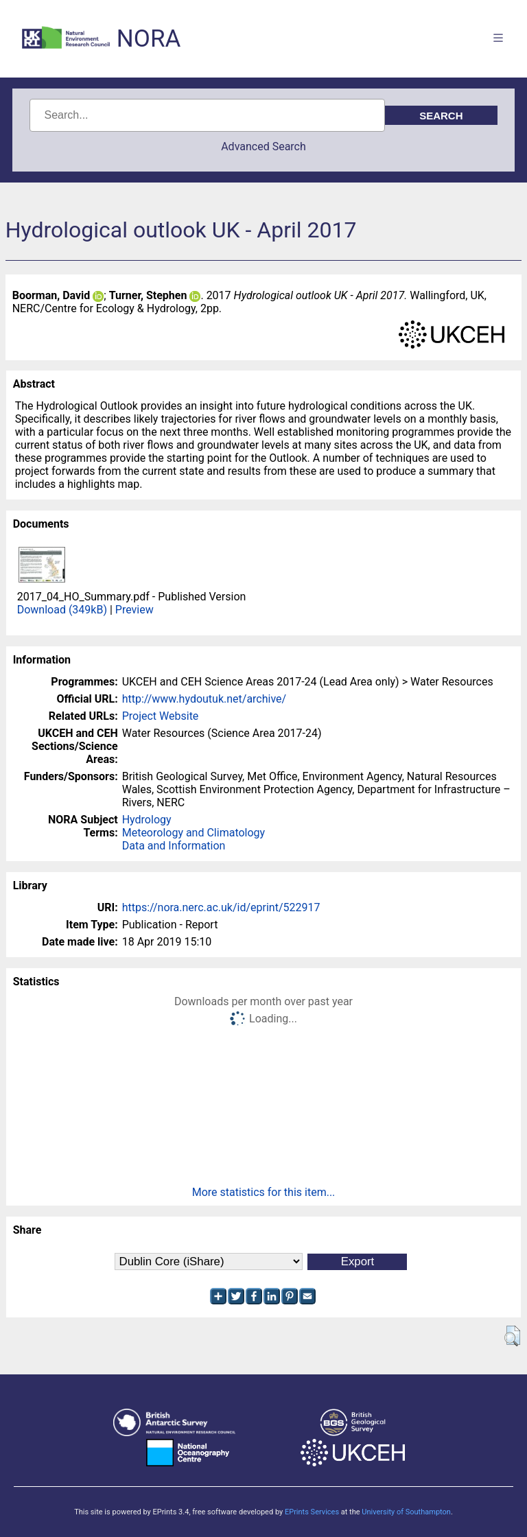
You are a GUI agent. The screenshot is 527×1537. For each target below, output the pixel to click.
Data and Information (174, 845)
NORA (148, 39)
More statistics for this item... (264, 1192)
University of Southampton (406, 1511)
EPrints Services (312, 1511)
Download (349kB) (62, 609)
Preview (134, 609)
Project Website (160, 716)
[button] (512, 1336)
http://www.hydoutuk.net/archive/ (204, 698)
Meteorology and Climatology (193, 832)
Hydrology (147, 819)
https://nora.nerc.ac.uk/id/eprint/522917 (221, 907)
